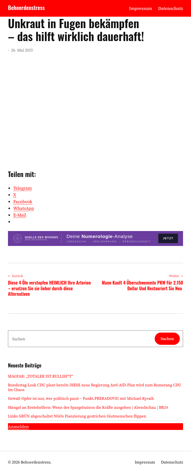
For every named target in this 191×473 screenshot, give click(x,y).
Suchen (167, 338)
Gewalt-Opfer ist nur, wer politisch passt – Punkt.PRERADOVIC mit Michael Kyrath (81, 398)
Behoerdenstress (26, 7)
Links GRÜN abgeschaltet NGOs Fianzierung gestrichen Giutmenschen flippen (77, 416)
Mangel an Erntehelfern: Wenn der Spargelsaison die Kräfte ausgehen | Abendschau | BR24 (88, 407)
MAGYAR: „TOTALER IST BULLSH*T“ (40, 376)
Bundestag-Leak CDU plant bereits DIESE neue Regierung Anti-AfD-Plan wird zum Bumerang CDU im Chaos (94, 387)
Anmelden (18, 426)
